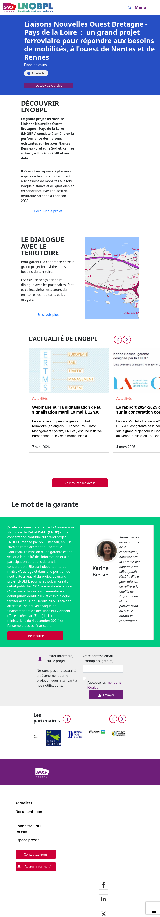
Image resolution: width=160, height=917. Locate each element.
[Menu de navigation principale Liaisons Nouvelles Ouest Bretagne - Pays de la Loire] (28, 7)
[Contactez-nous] (36, 854)
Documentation (29, 811)
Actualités (24, 802)
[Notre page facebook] (103, 885)
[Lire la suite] (35, 635)
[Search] (129, 7)
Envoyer (106, 695)
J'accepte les (104, 685)
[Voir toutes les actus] (80, 482)
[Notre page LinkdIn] (103, 900)
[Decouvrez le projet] (48, 86)
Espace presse (28, 839)
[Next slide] (126, 339)
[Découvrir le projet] (48, 210)
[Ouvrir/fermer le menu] (143, 7)
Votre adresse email (98, 656)
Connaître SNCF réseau (29, 828)
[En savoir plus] (48, 314)
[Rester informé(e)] (36, 866)
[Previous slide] (117, 339)
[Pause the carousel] (67, 719)
